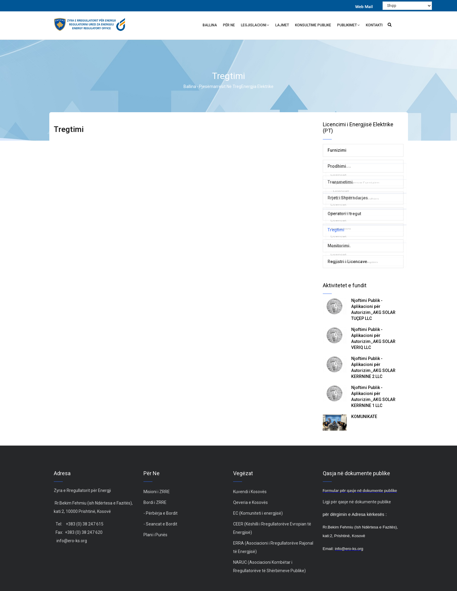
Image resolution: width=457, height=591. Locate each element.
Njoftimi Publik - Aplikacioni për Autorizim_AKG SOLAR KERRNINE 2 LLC (373, 367)
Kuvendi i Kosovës (250, 491)
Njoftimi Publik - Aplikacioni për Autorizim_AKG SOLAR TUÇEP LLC (373, 309)
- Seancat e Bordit (160, 524)
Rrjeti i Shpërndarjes (348, 197)
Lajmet (282, 25)
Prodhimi (337, 166)
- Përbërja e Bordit (160, 513)
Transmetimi (340, 182)
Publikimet (348, 26)
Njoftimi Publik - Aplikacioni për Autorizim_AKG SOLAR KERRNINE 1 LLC (373, 396)
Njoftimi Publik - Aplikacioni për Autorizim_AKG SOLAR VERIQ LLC (373, 338)
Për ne (229, 25)
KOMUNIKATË (364, 416)
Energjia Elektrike (257, 86)
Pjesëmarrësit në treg (220, 86)
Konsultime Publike (313, 25)
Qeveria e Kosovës (250, 502)
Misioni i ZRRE (156, 491)
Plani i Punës (155, 534)
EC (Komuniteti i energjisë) (258, 513)
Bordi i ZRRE (154, 502)
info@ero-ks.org (71, 540)
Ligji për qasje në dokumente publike (357, 501)
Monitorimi (338, 245)
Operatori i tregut (344, 213)
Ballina (210, 25)
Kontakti (374, 25)
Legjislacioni (255, 26)
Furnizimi (337, 150)
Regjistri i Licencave (347, 261)
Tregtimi (336, 229)
